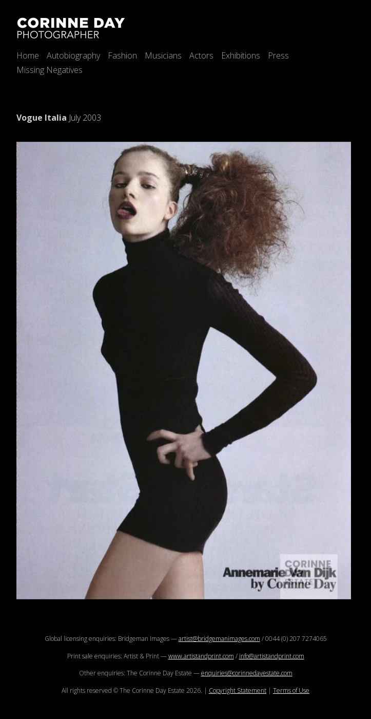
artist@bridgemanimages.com (219, 638)
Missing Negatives (49, 69)
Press (278, 55)
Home (27, 55)
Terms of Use (291, 690)
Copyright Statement (237, 690)
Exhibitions (240, 55)
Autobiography (73, 55)
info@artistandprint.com (271, 656)
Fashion (122, 55)
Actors (201, 55)
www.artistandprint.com (201, 656)
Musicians (163, 55)
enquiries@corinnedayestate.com (246, 673)
